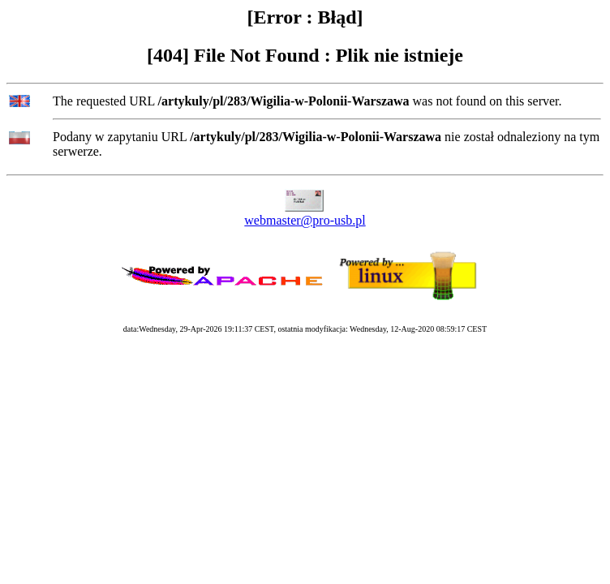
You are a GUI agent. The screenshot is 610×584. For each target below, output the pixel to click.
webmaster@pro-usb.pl (304, 220)
